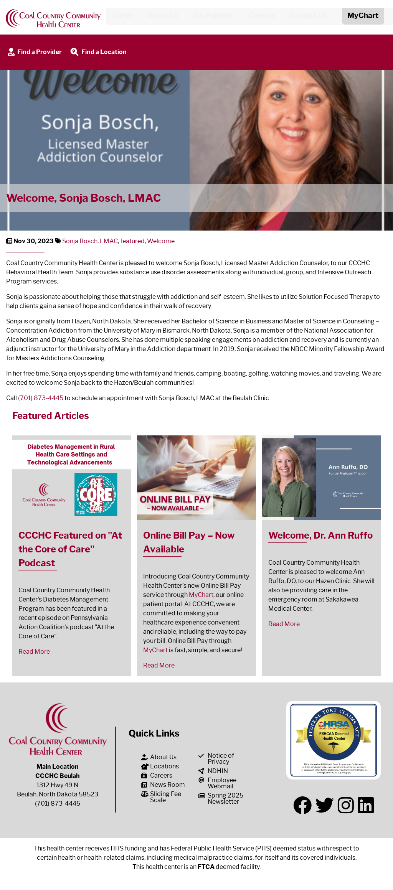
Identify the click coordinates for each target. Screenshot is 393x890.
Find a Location (98, 52)
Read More (34, 651)
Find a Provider (34, 52)
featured (132, 241)
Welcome (161, 241)
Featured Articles (50, 415)
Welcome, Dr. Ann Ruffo (320, 535)
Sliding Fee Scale (161, 797)
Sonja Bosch (79, 241)
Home (119, 16)
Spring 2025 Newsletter (220, 798)
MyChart (201, 594)
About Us (159, 16)
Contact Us (305, 16)
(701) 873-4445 (40, 398)
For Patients (210, 16)
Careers (259, 16)
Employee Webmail (217, 783)
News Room (163, 784)
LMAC (109, 241)
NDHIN (213, 771)
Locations (160, 766)
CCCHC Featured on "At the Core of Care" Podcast (70, 549)
